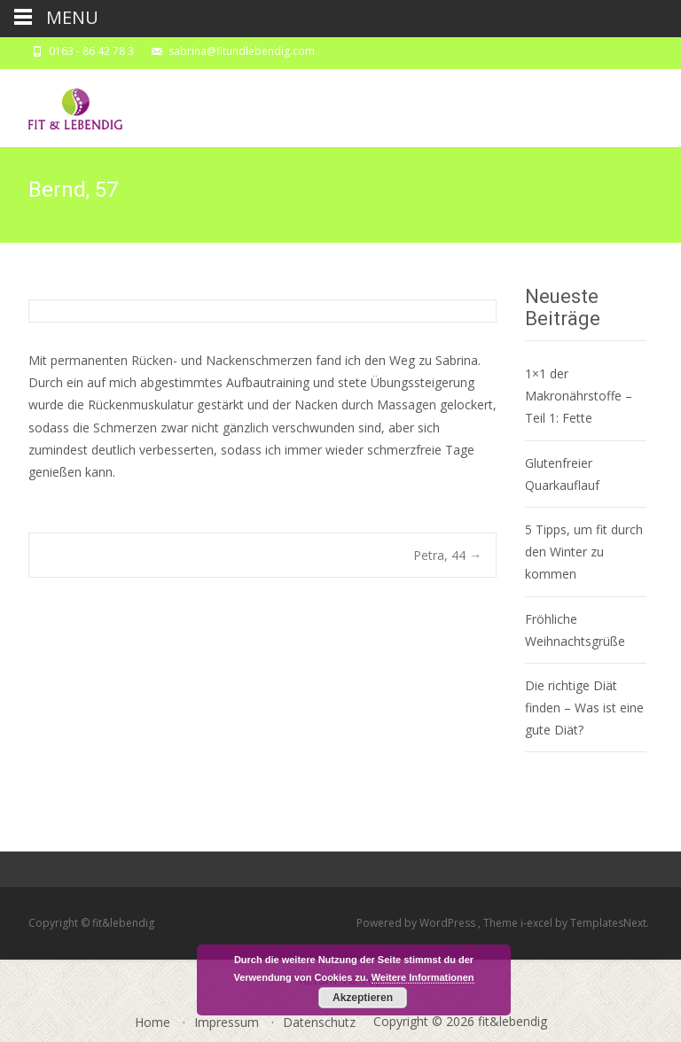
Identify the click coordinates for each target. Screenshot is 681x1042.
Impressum (226, 1022)
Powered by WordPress (417, 922)
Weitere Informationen (423, 977)
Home (152, 1022)
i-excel (538, 922)
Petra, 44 (447, 555)
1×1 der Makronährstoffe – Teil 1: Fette (578, 395)
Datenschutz (319, 1022)
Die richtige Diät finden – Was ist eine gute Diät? (584, 707)
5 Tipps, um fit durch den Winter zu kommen (584, 551)
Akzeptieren (363, 997)
